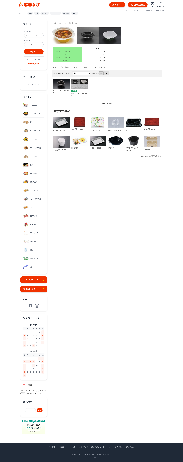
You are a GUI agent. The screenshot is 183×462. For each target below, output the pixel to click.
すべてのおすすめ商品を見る (149, 156)
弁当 (36, 13)
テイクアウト (55, 13)
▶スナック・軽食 (81, 67)
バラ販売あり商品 (33, 289)
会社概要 (52, 447)
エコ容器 (66, 13)
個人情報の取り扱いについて (102, 447)
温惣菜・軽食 (73, 23)
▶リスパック (100, 67)
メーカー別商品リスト (33, 279)
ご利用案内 (148, 11)
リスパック (62, 23)
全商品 (54, 23)
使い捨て (45, 13)
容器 (30, 13)
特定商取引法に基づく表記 (78, 447)
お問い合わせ (160, 11)
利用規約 (118, 447)
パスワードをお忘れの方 (133, 11)
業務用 (75, 13)
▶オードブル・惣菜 (61, 67)
